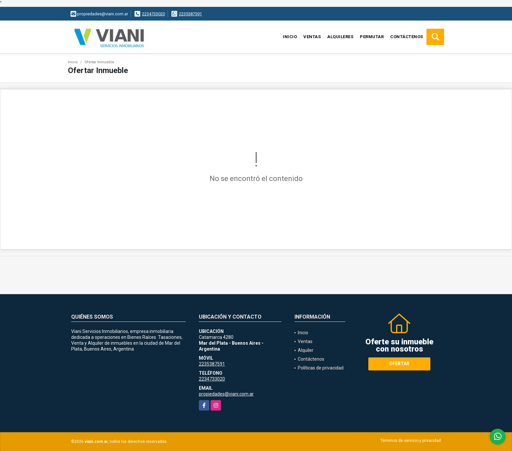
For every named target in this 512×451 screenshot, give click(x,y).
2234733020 (153, 13)
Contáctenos (406, 36)
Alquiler (305, 350)
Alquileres (340, 36)
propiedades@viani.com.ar (226, 394)
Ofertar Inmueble (99, 62)
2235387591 (190, 13)
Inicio (290, 36)
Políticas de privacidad (321, 367)
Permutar (372, 36)
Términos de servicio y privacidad (410, 440)
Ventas (312, 36)
